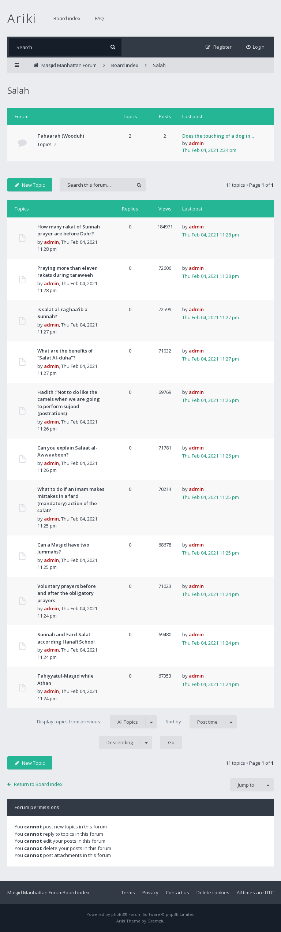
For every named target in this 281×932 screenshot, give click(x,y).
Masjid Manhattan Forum (35, 892)
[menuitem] (255, 47)
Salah (18, 90)
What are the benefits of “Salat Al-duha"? (65, 354)
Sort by (201, 721)
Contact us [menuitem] (177, 892)
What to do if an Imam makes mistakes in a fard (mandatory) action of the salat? (70, 500)
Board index (66, 18)
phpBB (117, 914)
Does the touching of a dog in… (218, 136)
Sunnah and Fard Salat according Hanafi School (66, 638)
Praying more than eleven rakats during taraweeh (67, 272)
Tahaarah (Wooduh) (60, 136)
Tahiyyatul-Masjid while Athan (65, 679)
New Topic (30, 185)
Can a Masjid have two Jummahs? (63, 548)
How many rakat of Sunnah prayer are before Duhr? (68, 230)
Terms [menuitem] (128, 892)
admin (196, 143)
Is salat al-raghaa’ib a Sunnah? (62, 313)
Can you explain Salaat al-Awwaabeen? (67, 451)
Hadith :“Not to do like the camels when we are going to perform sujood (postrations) (68, 403)
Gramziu (156, 921)
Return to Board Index (38, 784)
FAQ (99, 18)
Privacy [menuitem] (150, 892)
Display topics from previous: (97, 721)
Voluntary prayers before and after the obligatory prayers (66, 593)
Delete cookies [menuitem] (212, 892)
